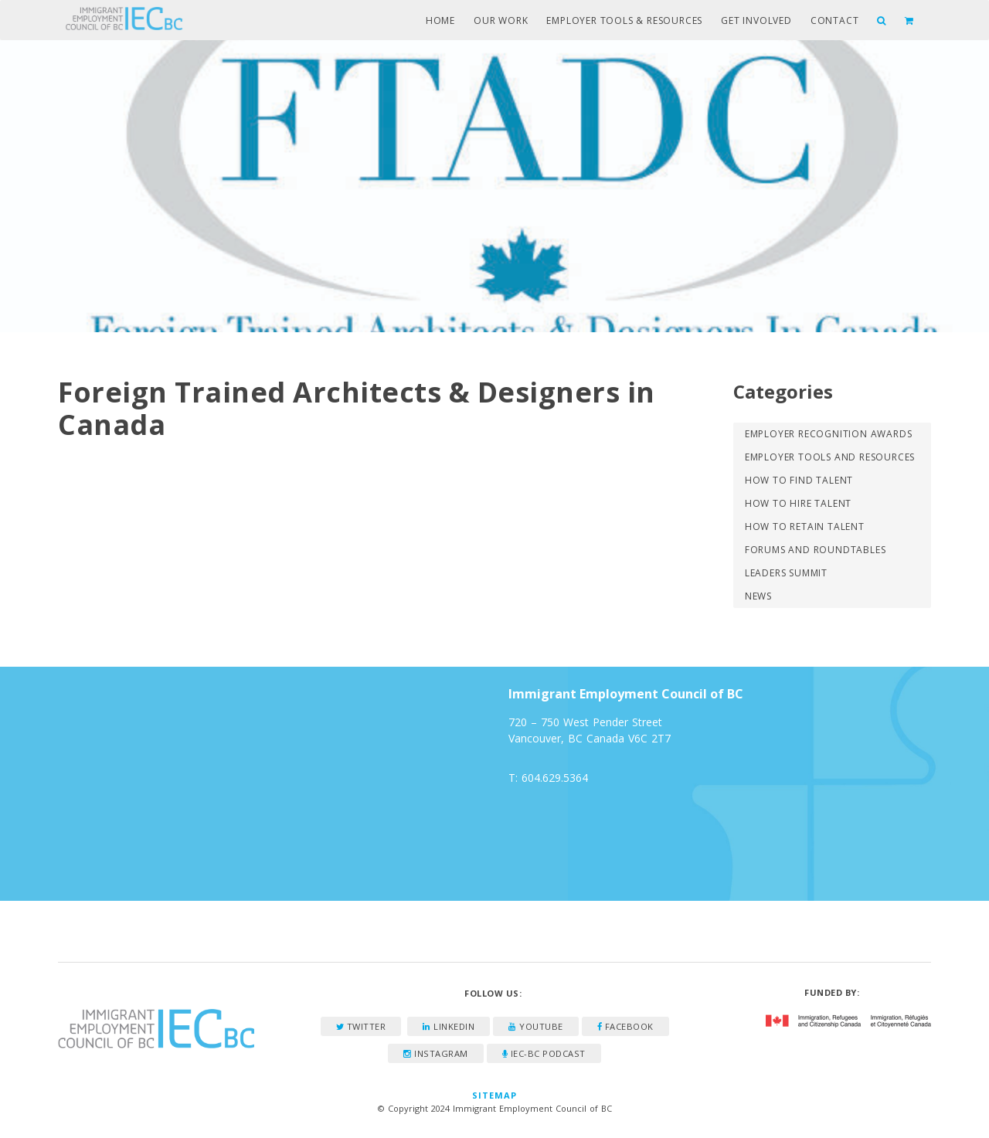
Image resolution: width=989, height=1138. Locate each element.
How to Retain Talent (805, 526)
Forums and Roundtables (815, 549)
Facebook (625, 1026)
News (758, 596)
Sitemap (495, 1095)
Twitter (361, 1026)
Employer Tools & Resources (624, 20)
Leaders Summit (786, 572)
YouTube (535, 1026)
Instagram (435, 1053)
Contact (835, 20)
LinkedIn (448, 1026)
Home (440, 20)
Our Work (501, 20)
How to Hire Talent (798, 503)
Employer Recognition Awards (829, 433)
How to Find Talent (799, 480)
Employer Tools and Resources (830, 457)
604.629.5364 (555, 777)
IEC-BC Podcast (544, 1053)
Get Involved (756, 20)
